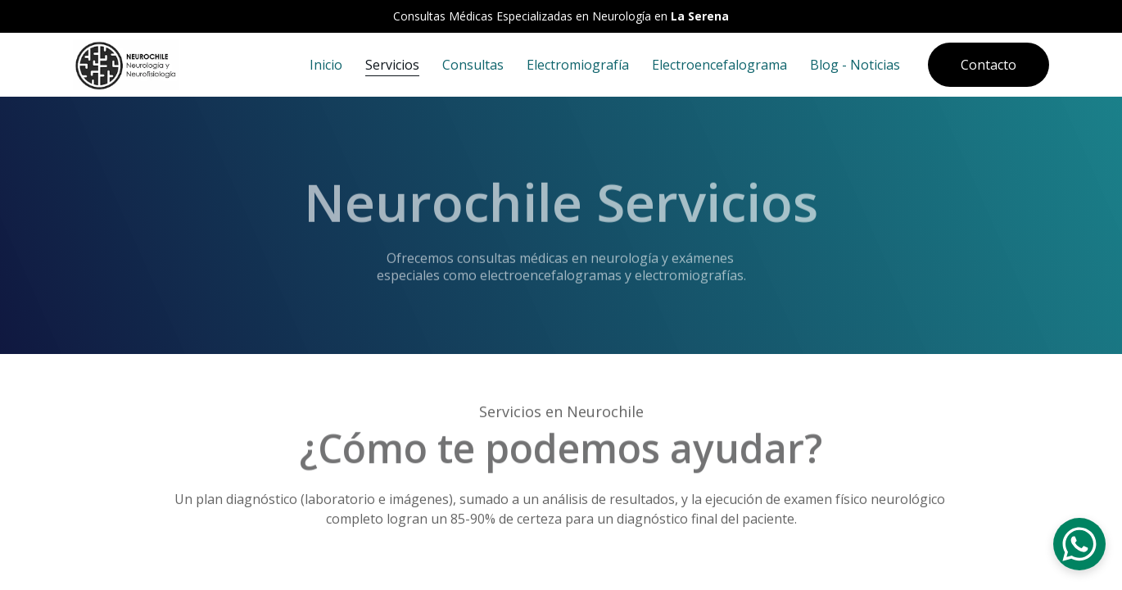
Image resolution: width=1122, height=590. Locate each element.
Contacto (988, 65)
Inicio (326, 65)
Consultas (473, 65)
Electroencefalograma (719, 65)
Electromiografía (578, 65)
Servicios (392, 65)
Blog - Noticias (855, 65)
